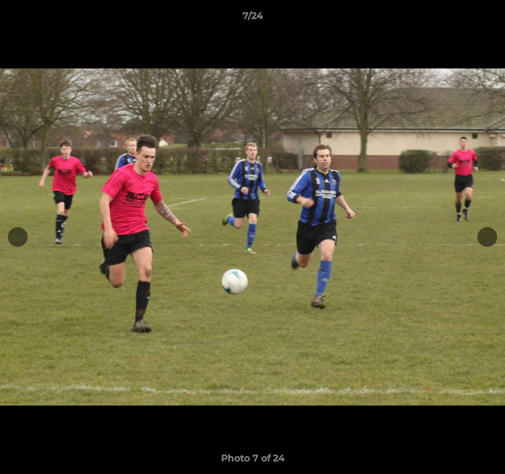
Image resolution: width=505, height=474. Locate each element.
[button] (489, 19)
